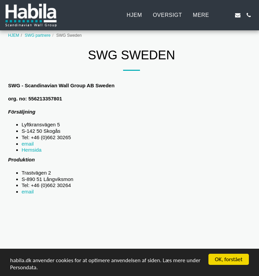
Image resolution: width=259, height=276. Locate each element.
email (63, 144)
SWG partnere (38, 35)
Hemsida (31, 150)
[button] (227, 15)
